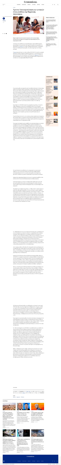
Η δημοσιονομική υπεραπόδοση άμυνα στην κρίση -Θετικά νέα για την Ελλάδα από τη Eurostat (51, 33)
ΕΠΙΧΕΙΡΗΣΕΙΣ (24, 4)
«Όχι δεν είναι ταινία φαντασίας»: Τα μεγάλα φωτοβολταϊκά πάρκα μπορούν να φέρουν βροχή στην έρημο (49, 106)
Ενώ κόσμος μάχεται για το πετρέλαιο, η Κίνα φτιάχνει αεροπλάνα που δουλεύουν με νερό (49, 81)
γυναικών (21, 46)
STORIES (42, 4)
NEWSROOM (4, 20)
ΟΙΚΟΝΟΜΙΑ (18, 4)
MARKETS (29, 4)
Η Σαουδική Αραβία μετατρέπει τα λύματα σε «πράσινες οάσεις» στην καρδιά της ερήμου (49, 98)
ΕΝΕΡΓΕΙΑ (38, 4)
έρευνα (15, 52)
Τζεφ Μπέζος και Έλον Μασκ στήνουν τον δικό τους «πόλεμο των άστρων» (23, 414)
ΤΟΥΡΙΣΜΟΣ (34, 4)
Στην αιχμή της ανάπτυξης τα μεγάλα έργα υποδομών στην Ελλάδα (51, 21)
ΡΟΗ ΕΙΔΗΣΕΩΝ (50, 17)
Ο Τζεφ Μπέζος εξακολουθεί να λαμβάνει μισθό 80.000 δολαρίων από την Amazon (37, 414)
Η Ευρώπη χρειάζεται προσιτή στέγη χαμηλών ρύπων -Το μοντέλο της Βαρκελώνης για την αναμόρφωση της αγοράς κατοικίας (52, 39)
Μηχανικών (37, 55)
